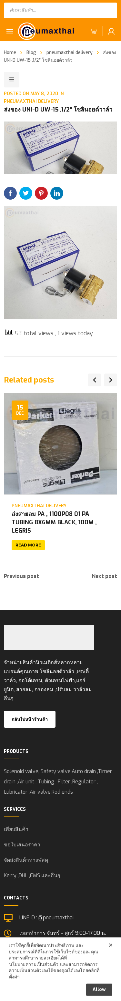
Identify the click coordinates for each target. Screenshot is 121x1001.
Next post (104, 576)
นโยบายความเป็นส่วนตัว (33, 976)
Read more (28, 545)
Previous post (21, 576)
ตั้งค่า (14, 989)
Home (10, 53)
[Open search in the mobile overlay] (60, 10)
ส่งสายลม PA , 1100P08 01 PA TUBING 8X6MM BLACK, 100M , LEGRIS (54, 522)
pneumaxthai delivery (69, 53)
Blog (31, 53)
